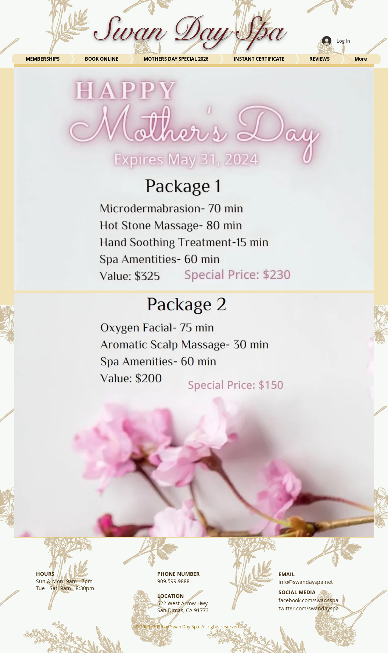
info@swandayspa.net (306, 581)
